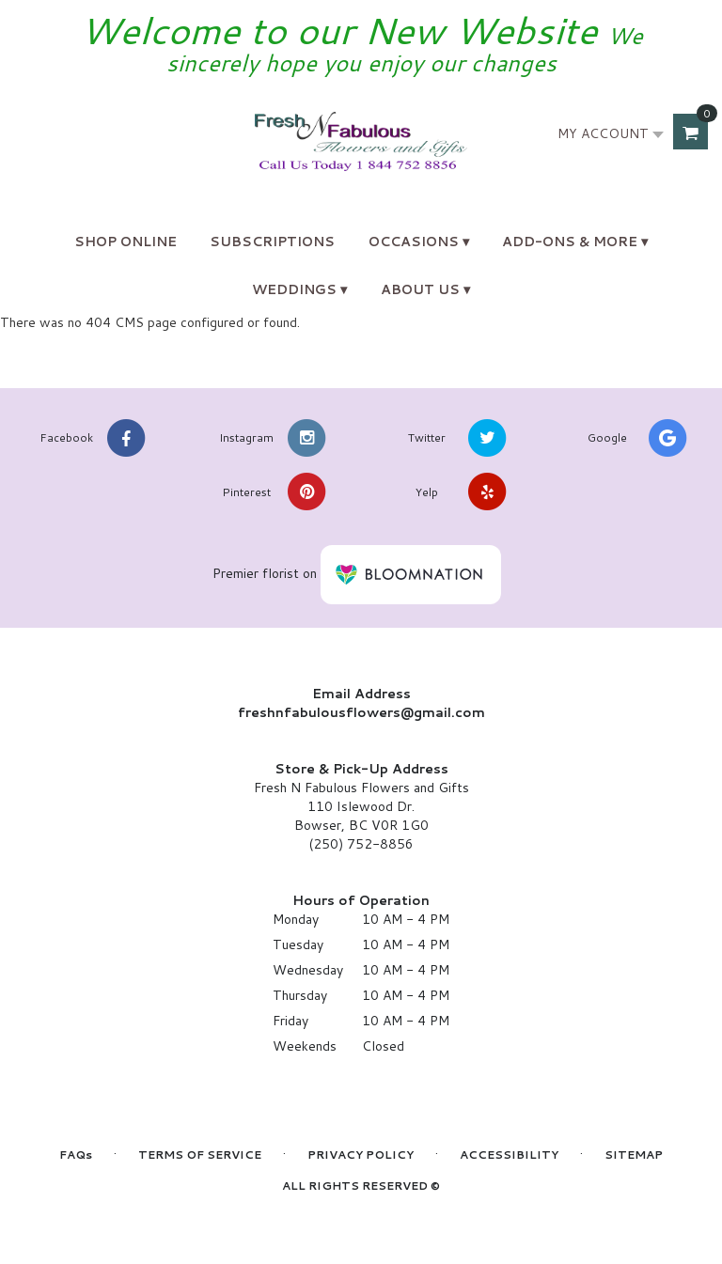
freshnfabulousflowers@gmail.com (361, 712)
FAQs (75, 1155)
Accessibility (509, 1155)
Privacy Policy (360, 1155)
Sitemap (633, 1155)
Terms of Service (199, 1155)
